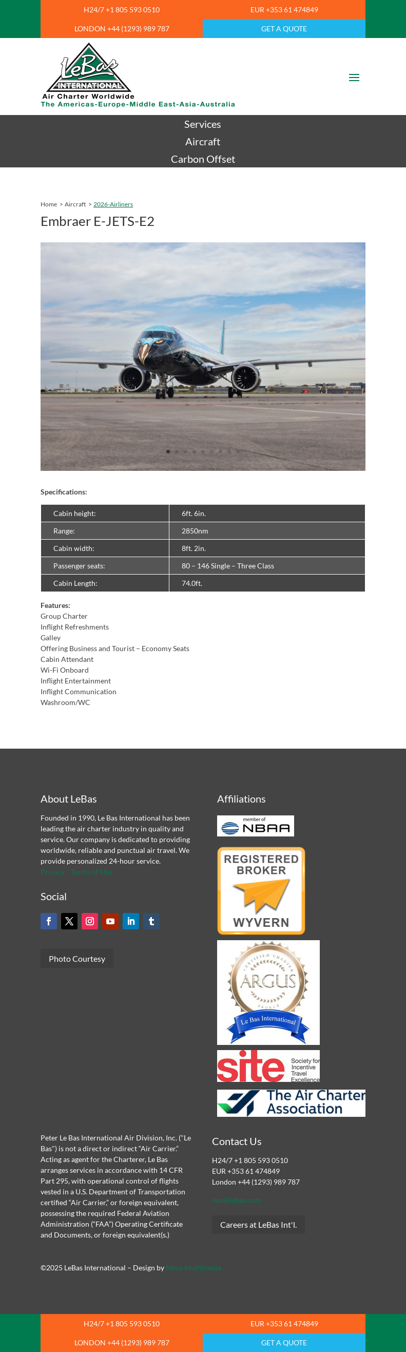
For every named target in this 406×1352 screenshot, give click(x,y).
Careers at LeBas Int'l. (258, 1224)
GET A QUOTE (284, 28)
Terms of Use (91, 871)
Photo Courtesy (77, 958)
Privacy (53, 871)
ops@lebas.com (236, 1199)
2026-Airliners (113, 204)
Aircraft (75, 204)
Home (49, 204)
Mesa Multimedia (193, 1267)
